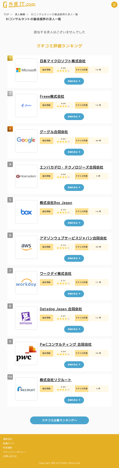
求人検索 (20, 14)
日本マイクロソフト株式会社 (63, 60)
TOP (6, 14)
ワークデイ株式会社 (56, 273)
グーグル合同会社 (54, 131)
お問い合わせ (10, 456)
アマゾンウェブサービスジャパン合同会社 (73, 238)
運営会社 (7, 439)
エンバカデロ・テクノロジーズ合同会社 (71, 167)
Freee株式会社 (52, 96)
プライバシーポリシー (14, 452)
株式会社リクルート (56, 379)
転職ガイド (9, 443)
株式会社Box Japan (56, 202)
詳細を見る (73, 81)
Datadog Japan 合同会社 (61, 308)
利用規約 (7, 447)
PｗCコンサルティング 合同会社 (66, 344)
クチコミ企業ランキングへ (59, 420)
